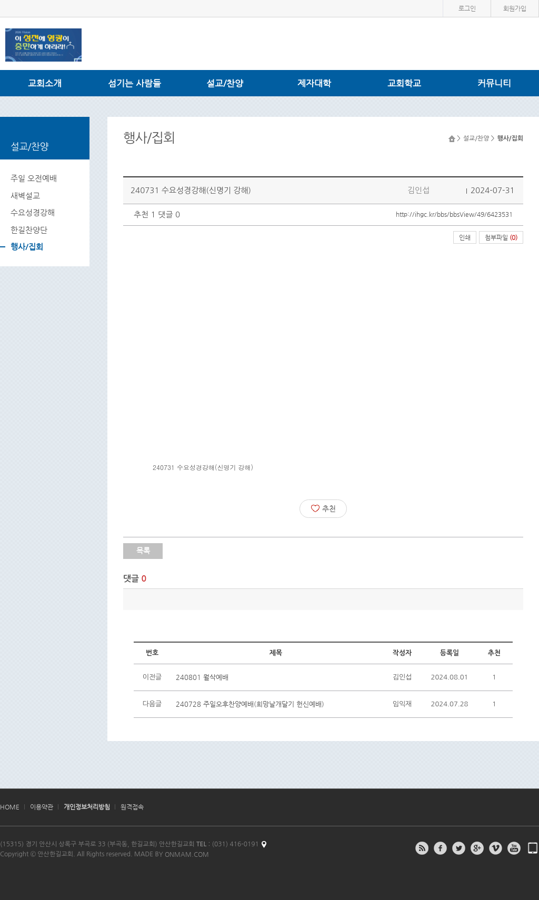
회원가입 (514, 8)
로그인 (467, 8)
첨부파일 (501, 237)
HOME (9, 807)
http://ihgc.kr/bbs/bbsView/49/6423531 (454, 214)
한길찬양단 (29, 229)
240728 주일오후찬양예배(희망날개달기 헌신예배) (250, 704)
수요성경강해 (33, 212)
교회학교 (404, 83)
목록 (143, 550)
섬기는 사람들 (134, 83)
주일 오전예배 (34, 178)
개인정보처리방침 (87, 807)
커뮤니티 (494, 83)
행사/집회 (27, 246)
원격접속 (132, 807)
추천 (323, 508)
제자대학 (314, 83)
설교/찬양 (224, 83)
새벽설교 (25, 195)
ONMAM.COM (187, 854)
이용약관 (41, 807)
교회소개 (45, 83)
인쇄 (465, 237)
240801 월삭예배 (202, 677)
